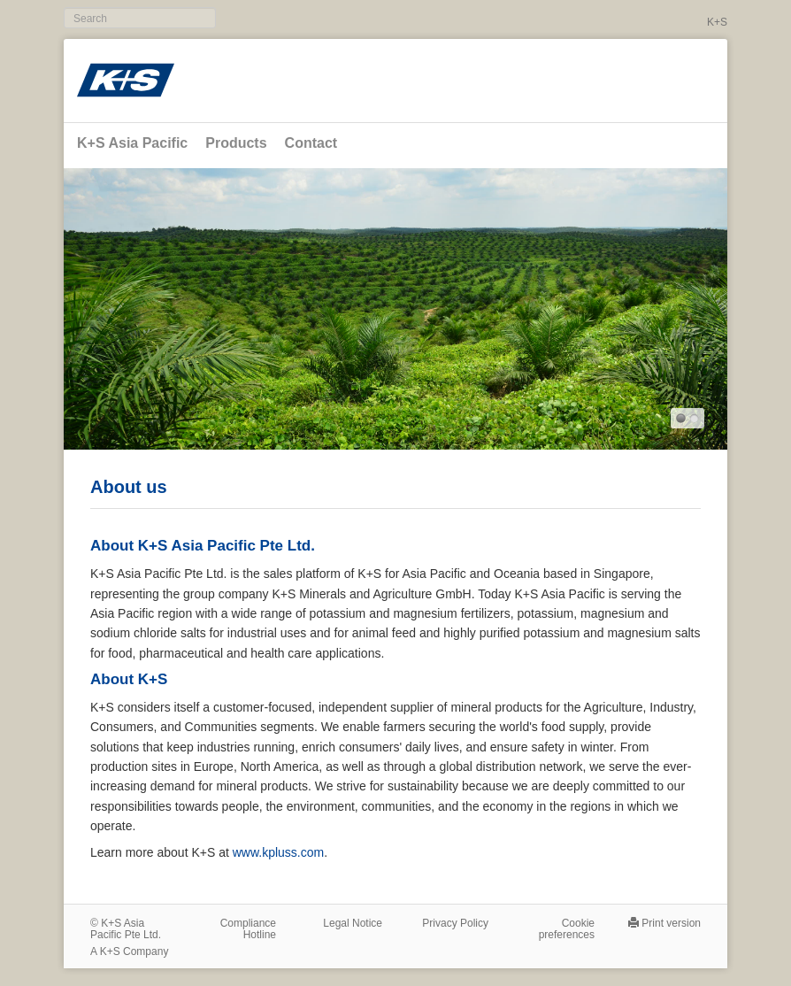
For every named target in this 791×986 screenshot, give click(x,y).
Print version (671, 923)
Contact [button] (311, 142)
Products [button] (235, 142)
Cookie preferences (567, 929)
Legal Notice (352, 923)
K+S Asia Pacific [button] (132, 142)
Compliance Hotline (248, 929)
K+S (717, 22)
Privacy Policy (455, 923)
